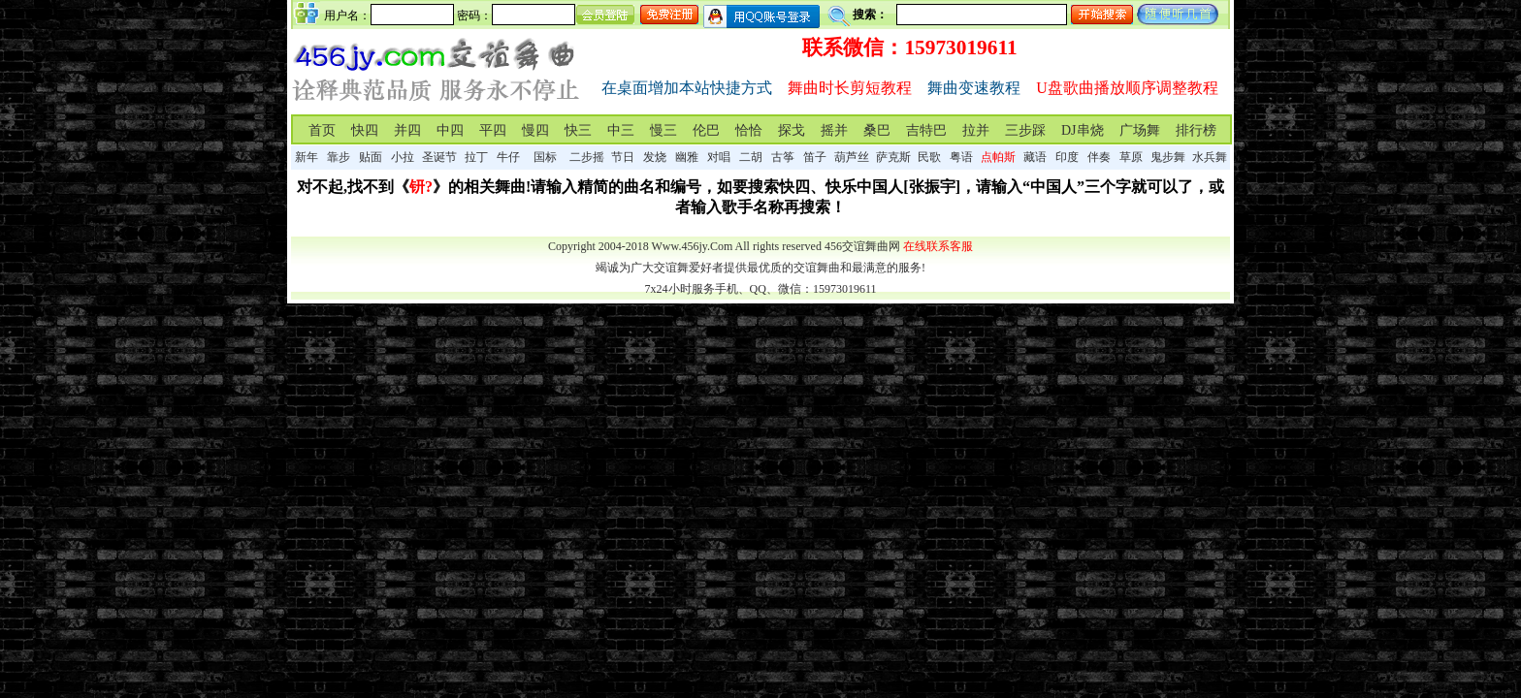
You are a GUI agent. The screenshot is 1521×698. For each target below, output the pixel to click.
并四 (407, 130)
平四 (492, 130)
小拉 (402, 157)
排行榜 (1196, 130)
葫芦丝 (851, 157)
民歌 (929, 157)
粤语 (961, 157)
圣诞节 (439, 157)
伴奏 (1099, 157)
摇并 (834, 130)
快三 (578, 130)
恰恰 (748, 130)
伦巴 (706, 130)
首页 (322, 130)
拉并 (975, 130)
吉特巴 (926, 130)
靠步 (338, 157)
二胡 (750, 157)
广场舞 (1139, 130)
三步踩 (1025, 130)
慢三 (663, 130)
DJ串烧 (1082, 130)
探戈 (791, 130)
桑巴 (876, 130)
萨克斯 (893, 157)
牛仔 (508, 157)
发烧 (654, 157)
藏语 (1035, 157)
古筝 (782, 157)
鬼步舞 (1167, 157)
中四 (450, 130)
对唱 (718, 157)
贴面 (370, 157)
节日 (622, 157)
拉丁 (476, 157)
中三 (620, 130)
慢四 (535, 130)
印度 (1067, 157)
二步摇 (586, 157)
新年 (306, 157)
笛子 (814, 157)
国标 (545, 157)
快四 (364, 130)
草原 (1131, 157)
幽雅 (686, 157)
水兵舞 (1209, 157)
